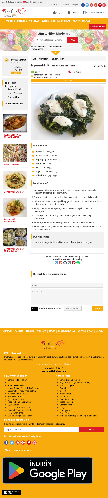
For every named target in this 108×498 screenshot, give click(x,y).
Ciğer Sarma (13, 404)
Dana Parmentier (67, 399)
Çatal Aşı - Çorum (16, 399)
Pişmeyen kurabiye (68, 410)
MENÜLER (22, 21)
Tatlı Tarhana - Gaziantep (19, 402)
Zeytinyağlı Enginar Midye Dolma (13, 250)
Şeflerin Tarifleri (56, 47)
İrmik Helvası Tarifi (16, 385)
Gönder (97, 308)
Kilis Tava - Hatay (15, 396)
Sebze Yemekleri (14, 93)
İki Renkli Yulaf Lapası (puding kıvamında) (78, 415)
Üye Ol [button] (58, 12)
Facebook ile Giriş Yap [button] (94, 12)
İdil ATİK (18, 61)
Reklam (66, 5)
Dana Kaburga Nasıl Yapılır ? (20, 415)
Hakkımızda (55, 5)
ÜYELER (45, 21)
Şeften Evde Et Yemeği (70, 380)
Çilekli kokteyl (66, 404)
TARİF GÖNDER (97, 26)
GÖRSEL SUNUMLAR (60, 21)
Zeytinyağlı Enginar (13, 192)
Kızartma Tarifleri (15, 89)
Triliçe (62, 407)
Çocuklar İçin (37, 49)
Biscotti (63, 391)
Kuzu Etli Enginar (67, 385)
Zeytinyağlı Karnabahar (10, 220)
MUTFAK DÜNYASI (81, 21)
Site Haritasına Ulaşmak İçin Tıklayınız (54, 364)
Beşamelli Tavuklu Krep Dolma (22, 391)
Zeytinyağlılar (13, 97)
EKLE (91, 429)
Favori (68, 80)
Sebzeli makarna (67, 402)
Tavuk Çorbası (66, 413)
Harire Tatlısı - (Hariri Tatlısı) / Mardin (24, 388)
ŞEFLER (52, 331)
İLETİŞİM (99, 331)
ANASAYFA (7, 331)
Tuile (10, 382)
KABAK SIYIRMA (11, 164)
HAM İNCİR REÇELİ (16, 413)
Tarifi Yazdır (99, 66)
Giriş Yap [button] (73, 12)
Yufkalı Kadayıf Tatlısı (17, 393)
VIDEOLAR (34, 21)
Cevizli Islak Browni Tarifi (19, 407)
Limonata (64, 396)
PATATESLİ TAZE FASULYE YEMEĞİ (12, 136)
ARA (73, 40)
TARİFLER (10, 21)
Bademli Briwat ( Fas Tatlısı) (20, 410)
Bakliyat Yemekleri (38, 47)
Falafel (63, 388)
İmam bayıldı (65, 393)
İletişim (75, 5)
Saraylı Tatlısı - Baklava (18, 380)
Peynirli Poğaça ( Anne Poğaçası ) (75, 382)
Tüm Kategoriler (13, 103)
